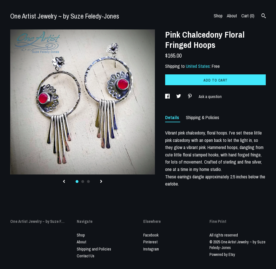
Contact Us (85, 255)
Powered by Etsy (222, 254)
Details (172, 117)
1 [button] (77, 181)
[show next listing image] (101, 182)
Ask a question (210, 96)
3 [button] (88, 181)
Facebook (151, 235)
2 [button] (82, 181)
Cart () (247, 16)
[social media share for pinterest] (190, 96)
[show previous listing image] (64, 182)
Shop (218, 16)
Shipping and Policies (94, 249)
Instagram (151, 249)
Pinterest (150, 241)
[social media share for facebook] (168, 96)
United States (198, 66)
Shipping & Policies (202, 117)
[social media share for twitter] (179, 96)
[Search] (264, 16)
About (232, 16)
